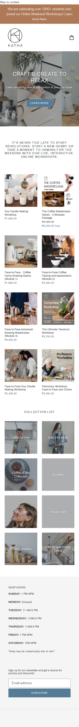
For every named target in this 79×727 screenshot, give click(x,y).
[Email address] (39, 683)
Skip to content (39, 363)
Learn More (39, 103)
